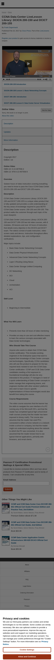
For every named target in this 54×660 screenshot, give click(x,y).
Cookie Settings (27, 652)
